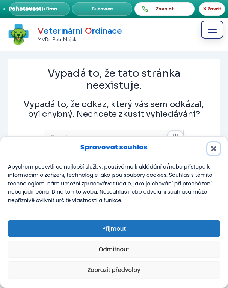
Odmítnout (114, 249)
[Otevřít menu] (212, 30)
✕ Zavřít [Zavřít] (212, 9)
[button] (40, 9)
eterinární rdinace (80, 31)
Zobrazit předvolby (114, 270)
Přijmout (114, 229)
